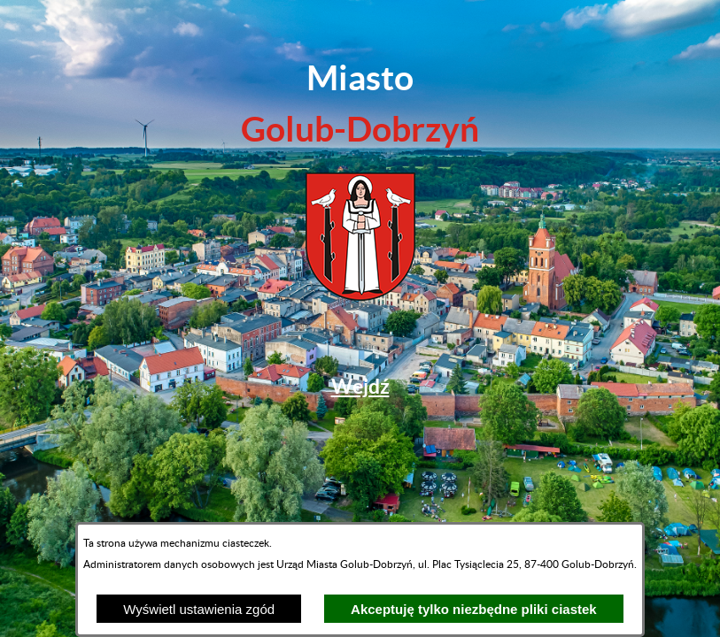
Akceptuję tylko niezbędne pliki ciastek (474, 609)
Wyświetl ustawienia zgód (199, 609)
